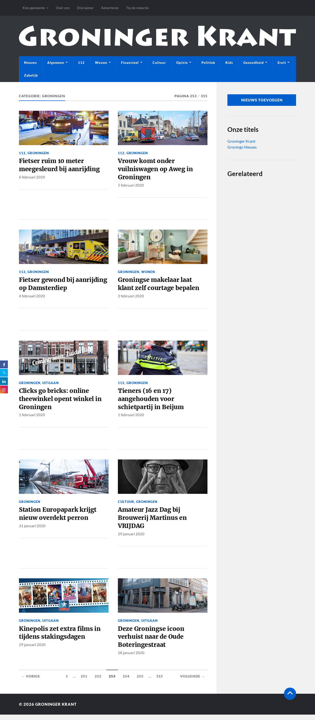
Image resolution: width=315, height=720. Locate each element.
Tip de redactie (137, 8)
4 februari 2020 (32, 298)
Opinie (182, 63)
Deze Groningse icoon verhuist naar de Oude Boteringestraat (152, 641)
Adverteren (110, 8)
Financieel (130, 63)
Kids (229, 63)
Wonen (101, 63)
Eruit (282, 63)
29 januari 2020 (131, 538)
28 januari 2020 (131, 658)
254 (126, 682)
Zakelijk (31, 75)
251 (84, 682)
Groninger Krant (241, 141)
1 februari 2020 (32, 418)
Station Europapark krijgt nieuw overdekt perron (59, 517)
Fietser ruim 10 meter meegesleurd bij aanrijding (61, 165)
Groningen (38, 153)
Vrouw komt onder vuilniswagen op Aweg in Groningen (156, 169)
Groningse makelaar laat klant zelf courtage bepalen (160, 285)
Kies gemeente (34, 8)
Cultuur (159, 63)
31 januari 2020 (32, 529)
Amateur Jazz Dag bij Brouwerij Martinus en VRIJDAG (153, 521)
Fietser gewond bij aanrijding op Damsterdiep (60, 285)
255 (140, 682)
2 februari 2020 (131, 298)
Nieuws (30, 63)
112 (81, 63)
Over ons (63, 8)
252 (98, 682)
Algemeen (55, 63)
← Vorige (30, 682)
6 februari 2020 (32, 178)
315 (159, 682)
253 (112, 682)
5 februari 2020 (131, 186)
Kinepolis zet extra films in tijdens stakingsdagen (61, 637)
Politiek (208, 63)
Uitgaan (50, 385)
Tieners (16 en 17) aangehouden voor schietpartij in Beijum (151, 401)
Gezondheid (253, 63)
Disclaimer (85, 8)
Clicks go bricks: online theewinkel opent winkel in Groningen (61, 401)
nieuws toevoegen (262, 100)
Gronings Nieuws (242, 147)
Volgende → (192, 682)
